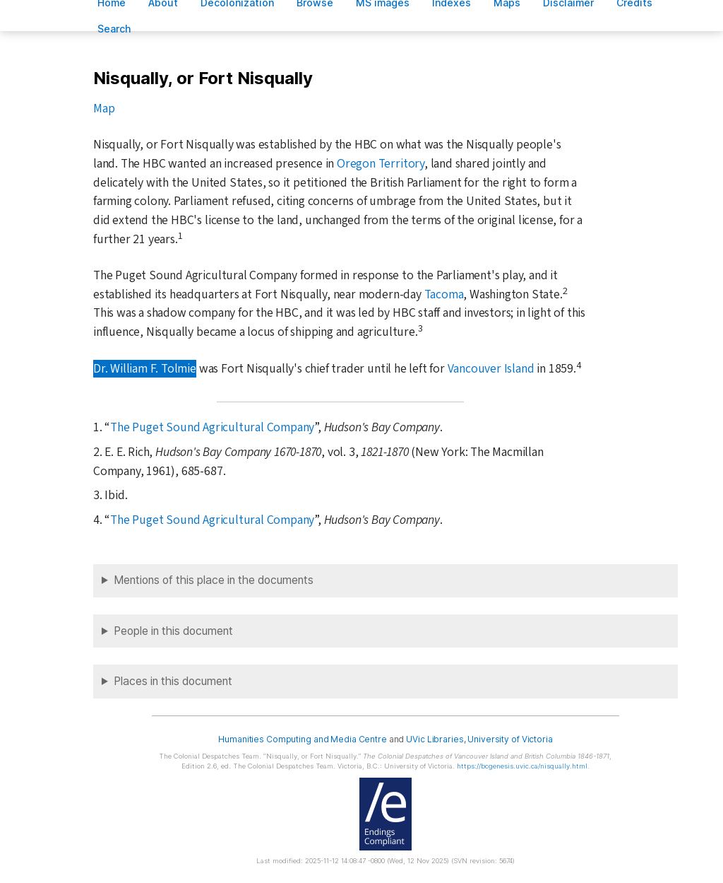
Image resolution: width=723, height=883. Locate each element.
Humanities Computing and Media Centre (302, 739)
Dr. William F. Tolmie (144, 369)
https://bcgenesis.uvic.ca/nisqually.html (522, 766)
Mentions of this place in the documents (213, 580)
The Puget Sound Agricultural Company (212, 427)
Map (103, 108)
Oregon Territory (380, 163)
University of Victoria (509, 739)
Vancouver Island (491, 369)
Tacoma (444, 294)
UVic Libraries (434, 739)
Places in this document (173, 681)
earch (114, 29)
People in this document (173, 631)
